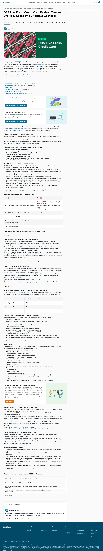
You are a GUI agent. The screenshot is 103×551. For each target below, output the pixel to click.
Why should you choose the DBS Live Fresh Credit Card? (21, 83)
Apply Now (9, 401)
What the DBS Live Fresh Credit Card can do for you (19, 77)
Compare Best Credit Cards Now (16, 105)
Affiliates (92, 533)
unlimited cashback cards (22, 292)
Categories (30, 529)
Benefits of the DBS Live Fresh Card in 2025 (17, 79)
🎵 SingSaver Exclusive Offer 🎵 (15, 112)
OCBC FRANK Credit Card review (22, 427)
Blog (64, 2)
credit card (18, 61)
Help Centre (80, 532)
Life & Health (43, 530)
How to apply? (9, 87)
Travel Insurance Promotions (68, 531)
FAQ (39, 279)
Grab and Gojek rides (34, 254)
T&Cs (31, 279)
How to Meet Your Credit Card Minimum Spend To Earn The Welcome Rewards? (31, 429)
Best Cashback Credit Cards (13, 91)
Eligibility (7, 85)
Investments (58, 2)
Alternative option (10, 89)
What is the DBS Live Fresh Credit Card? (16, 75)
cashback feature (39, 64)
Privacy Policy (93, 532)
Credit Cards (32, 2)
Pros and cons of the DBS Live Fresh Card (16, 81)
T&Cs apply (15, 118)
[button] (35, 479)
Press (91, 536)
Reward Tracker (71, 2)
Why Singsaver (93, 529)
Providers (30, 532)
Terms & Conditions (94, 530)
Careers (91, 535)
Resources (30, 530)
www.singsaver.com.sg (46, 545)
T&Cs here (33, 283)
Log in (95, 2)
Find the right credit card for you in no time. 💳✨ (20, 98)
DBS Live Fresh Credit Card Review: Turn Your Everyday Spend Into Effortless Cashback (35, 8)
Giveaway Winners (81, 533)
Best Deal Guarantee (69, 533)
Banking (51, 2)
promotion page (17, 277)
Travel (42, 529)
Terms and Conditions (24, 546)
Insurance (39, 2)
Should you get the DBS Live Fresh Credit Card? (18, 93)
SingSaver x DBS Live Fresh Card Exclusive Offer (20, 385)
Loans (45, 2)
